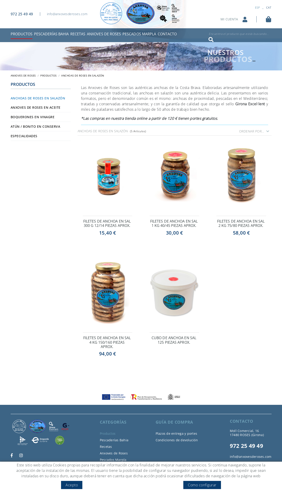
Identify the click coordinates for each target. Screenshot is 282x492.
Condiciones (70, 479)
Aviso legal (50, 479)
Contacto (107, 466)
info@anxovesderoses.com (67, 14)
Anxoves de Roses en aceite (36, 107)
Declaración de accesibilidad (102, 479)
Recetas (106, 446)
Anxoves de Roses (114, 453)
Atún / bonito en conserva (35, 126)
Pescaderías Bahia (114, 440)
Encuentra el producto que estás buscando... (239, 34)
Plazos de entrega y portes (176, 433)
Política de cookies (24, 479)
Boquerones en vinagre (33, 117)
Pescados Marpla (113, 460)
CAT (269, 8)
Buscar (210, 39)
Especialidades (24, 136)
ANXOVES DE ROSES (23, 75)
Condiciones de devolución (177, 440)
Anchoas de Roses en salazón (38, 98)
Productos (48, 75)
